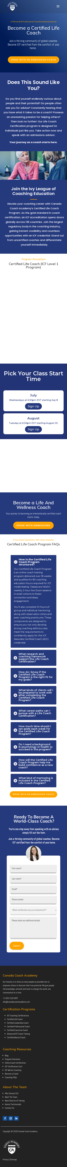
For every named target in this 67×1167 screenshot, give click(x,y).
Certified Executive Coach (17, 1030)
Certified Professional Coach (18, 1026)
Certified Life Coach (15, 1019)
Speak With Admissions (33, 525)
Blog (6, 1055)
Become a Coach (11, 1073)
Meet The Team (11, 1097)
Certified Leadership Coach (18, 1023)
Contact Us (9, 1108)
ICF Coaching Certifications (18, 1015)
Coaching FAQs (11, 1077)
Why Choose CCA (11, 1093)
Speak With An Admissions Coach (33, 59)
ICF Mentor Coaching (13, 1070)
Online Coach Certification (15, 1062)
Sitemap (13, 1159)
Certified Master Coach (16, 1037)
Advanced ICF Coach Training (18, 1033)
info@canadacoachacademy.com (16, 1001)
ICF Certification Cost (13, 1066)
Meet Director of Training (15, 1100)
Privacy (6, 1159)
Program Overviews (12, 1059)
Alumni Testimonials (13, 1104)
